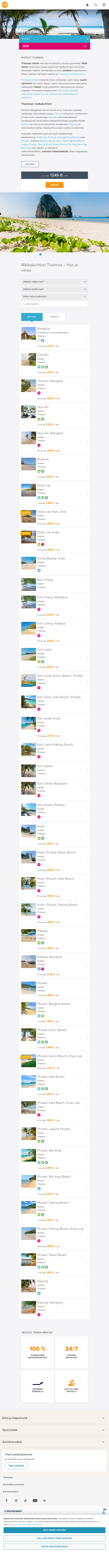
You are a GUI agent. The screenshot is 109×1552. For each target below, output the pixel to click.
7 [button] (63, 254)
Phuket (42, 983)
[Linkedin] (44, 1500)
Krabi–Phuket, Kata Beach (55, 879)
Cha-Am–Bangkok (50, 381)
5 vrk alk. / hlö (48, 346)
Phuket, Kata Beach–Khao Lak (58, 1103)
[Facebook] (6, 1500)
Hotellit (54, 317)
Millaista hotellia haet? (33, 289)
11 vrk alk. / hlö (48, 615)
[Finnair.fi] (13, 1511)
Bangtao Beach (47, 140)
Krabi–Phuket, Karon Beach (56, 852)
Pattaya (25, 124)
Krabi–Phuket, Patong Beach (57, 905)
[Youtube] (35, 1500)
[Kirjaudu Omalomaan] (87, 4)
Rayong (73, 124)
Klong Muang (72, 137)
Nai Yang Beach (76, 144)
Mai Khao (26, 147)
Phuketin (25, 140)
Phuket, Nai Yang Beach (54, 1177)
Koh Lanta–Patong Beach (55, 745)
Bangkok (43, 329)
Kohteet (31, 317)
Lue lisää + (30, 164)
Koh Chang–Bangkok (52, 597)
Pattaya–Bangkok (49, 957)
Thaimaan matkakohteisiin (71, 74)
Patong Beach (45, 144)
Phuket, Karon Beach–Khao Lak (59, 1056)
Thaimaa (41, 336)
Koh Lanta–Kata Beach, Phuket (59, 697)
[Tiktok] (25, 1500)
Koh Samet (44, 766)
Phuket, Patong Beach (53, 1203)
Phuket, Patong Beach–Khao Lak (60, 1229)
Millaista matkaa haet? (33, 282)
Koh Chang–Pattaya (51, 624)
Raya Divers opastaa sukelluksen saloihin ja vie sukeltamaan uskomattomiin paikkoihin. (49, 94)
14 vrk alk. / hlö (48, 524)
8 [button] (67, 254)
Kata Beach (78, 140)
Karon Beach (63, 140)
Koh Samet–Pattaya (51, 805)
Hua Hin (53, 117)
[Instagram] (16, 1500)
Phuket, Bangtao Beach (53, 1004)
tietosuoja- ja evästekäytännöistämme (25, 1524)
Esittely (26, 39)
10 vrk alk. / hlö (48, 398)
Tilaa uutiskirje (16, 1465)
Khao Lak (41, 137)
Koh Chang (45, 580)
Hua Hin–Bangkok (50, 433)
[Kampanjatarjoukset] (54, 46)
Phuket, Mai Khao (49, 1151)
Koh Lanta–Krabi (49, 719)
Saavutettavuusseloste (13, 1484)
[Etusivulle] (4, 4)
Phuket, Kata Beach (51, 1077)
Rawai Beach (60, 144)
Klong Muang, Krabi (51, 559)
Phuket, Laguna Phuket (53, 1129)
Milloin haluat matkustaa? (35, 296)
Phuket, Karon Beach (52, 1030)
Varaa (54, 185)
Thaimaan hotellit (30, 79)
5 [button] (56, 254)
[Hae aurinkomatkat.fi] (95, 4)
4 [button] (52, 254)
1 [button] (40, 254)
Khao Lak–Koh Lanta (51, 512)
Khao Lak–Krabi (48, 532)
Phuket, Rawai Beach (52, 1255)
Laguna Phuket (29, 144)
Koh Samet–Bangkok (52, 784)
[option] (54, 222)
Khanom (52, 137)
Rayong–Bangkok (50, 1303)
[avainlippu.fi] (104, 1511)
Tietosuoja (8, 1477)
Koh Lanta (44, 650)
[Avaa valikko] (104, 4)
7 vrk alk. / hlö (54, 176)
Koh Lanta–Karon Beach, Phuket (60, 676)
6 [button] (59, 254)
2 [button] (44, 254)
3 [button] (48, 254)
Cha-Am (58, 113)
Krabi (60, 137)
